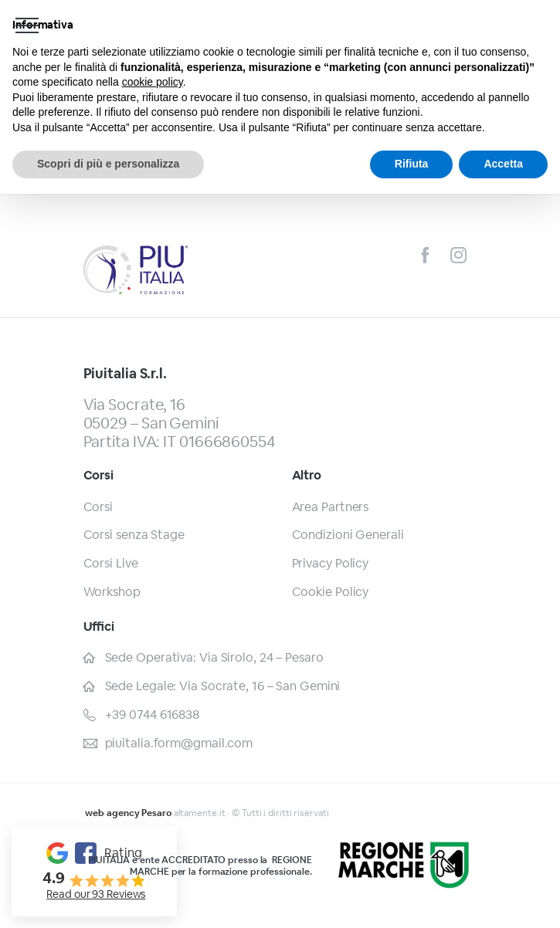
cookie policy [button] (152, 82)
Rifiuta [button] (412, 163)
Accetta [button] (503, 163)
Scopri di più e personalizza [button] (108, 163)
